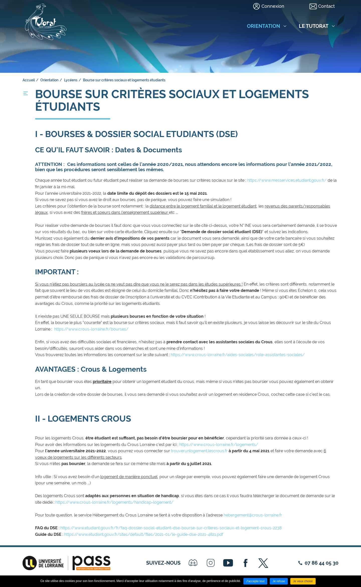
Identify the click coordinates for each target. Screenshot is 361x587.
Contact (326, 6)
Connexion (272, 6)
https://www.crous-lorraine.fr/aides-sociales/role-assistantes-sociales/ (238, 354)
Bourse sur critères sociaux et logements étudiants (124, 80)
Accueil (29, 80)
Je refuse (279, 581)
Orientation (49, 80)
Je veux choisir (303, 581)
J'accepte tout (255, 581)
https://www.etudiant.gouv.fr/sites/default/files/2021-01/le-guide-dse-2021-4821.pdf (143, 534)
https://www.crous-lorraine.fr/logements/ (218, 444)
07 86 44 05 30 (321, 563)
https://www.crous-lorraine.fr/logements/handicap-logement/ (114, 502)
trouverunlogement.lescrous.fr (199, 450)
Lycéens (70, 80)
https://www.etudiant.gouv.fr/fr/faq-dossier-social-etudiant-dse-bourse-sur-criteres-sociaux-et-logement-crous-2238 (171, 528)
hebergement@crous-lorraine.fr (253, 515)
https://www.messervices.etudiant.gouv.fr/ (287, 180)
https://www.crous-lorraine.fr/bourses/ (92, 329)
